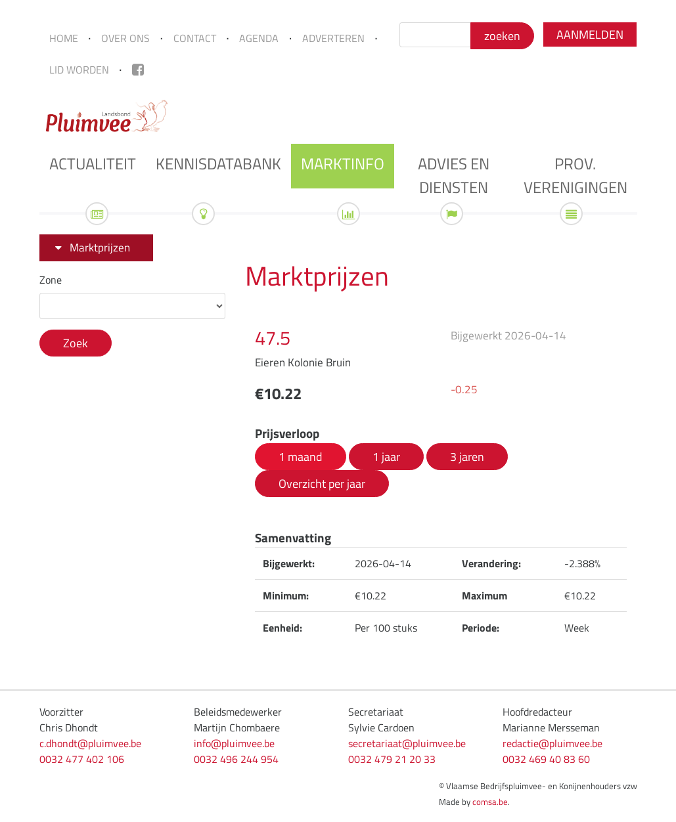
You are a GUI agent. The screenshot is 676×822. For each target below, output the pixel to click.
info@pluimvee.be (234, 743)
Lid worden (79, 69)
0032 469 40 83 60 (546, 759)
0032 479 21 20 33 (392, 759)
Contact (194, 38)
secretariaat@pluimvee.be (407, 743)
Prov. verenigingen (575, 175)
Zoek (75, 343)
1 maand (301, 456)
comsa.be (490, 801)
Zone (50, 280)
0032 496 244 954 (236, 759)
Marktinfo (342, 163)
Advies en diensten (453, 175)
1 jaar (386, 456)
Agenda (259, 38)
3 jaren (467, 456)
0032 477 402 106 (81, 759)
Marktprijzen (100, 247)
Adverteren (333, 38)
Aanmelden (589, 34)
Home (63, 38)
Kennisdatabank (218, 163)
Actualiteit (92, 163)
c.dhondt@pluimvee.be (90, 743)
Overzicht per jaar (322, 483)
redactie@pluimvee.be (552, 743)
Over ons (125, 38)
